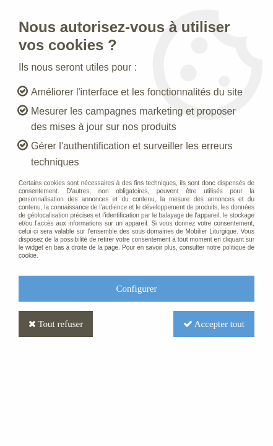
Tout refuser (55, 324)
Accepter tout (214, 324)
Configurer (136, 289)
